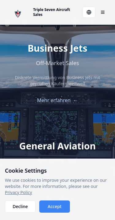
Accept (55, 206)
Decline (20, 206)
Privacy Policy (18, 192)
